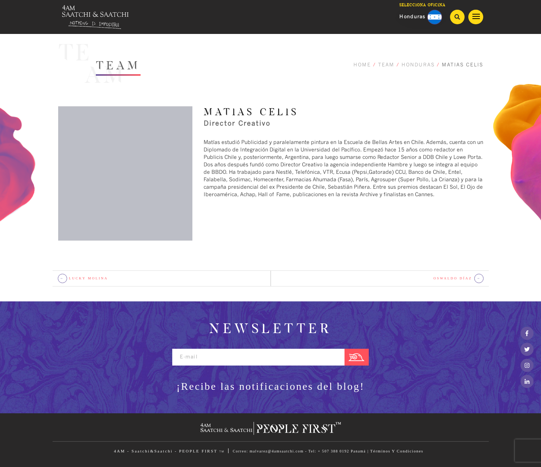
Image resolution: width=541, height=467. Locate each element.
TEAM (386, 65)
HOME (362, 65)
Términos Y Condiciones (397, 451)
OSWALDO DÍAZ (459, 278)
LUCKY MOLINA (83, 278)
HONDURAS (418, 65)
